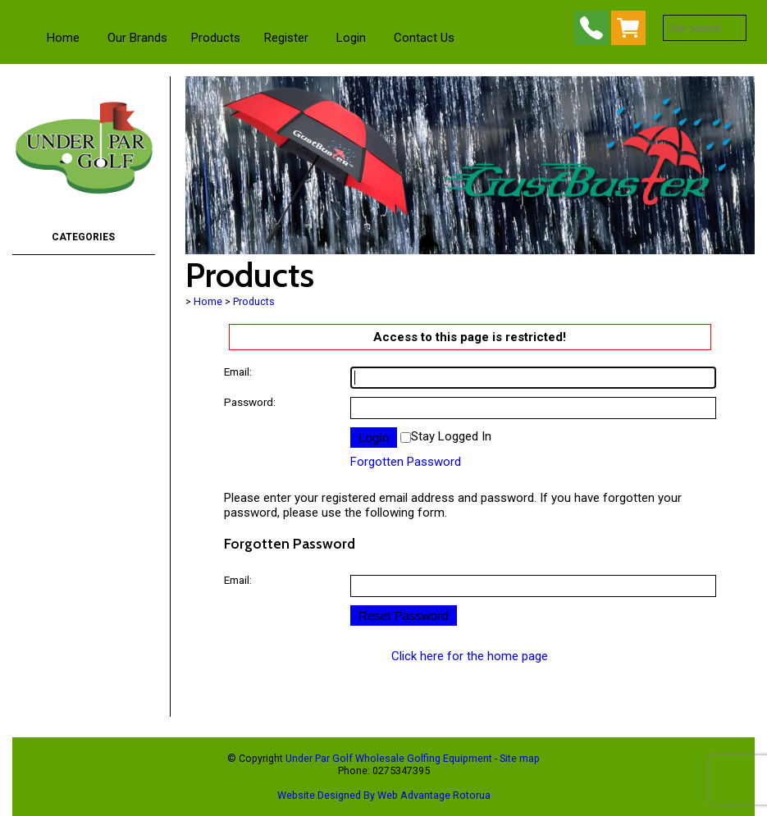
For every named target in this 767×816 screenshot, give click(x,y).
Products (215, 37)
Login (351, 37)
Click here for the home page (469, 656)
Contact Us (424, 37)
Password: (250, 401)
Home (63, 37)
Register (286, 37)
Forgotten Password (405, 461)
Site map (520, 758)
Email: (238, 371)
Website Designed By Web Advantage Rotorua (384, 795)
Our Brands (137, 37)
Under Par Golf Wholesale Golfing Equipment (388, 758)
